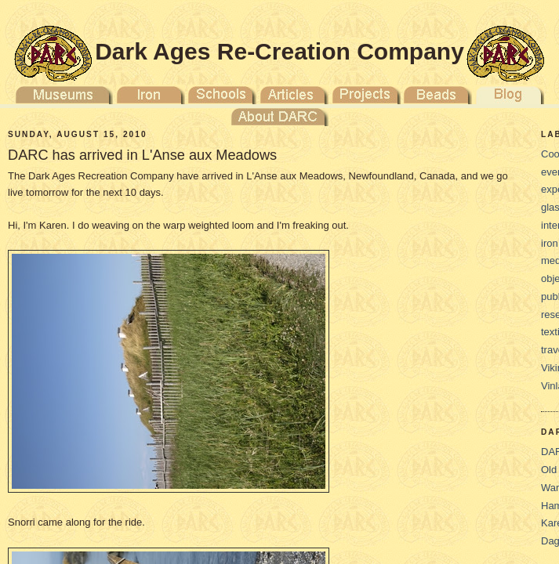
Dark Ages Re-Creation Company (279, 51)
